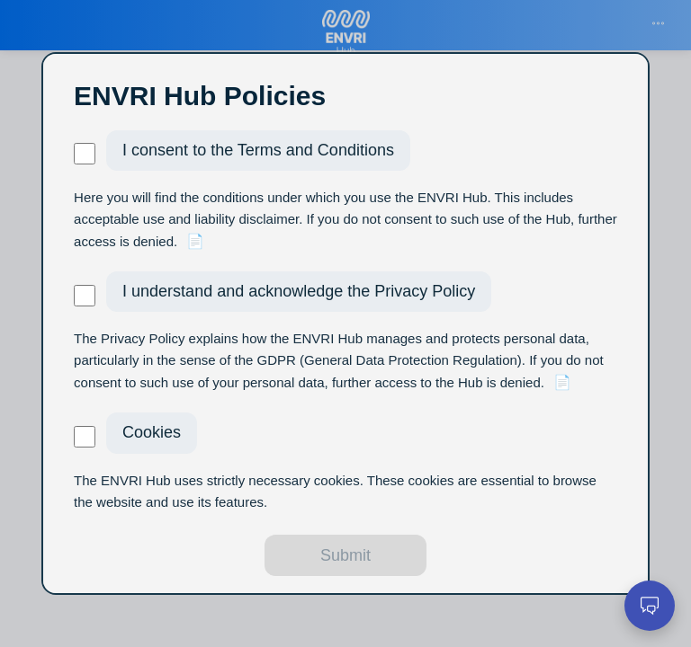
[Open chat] (649, 606)
